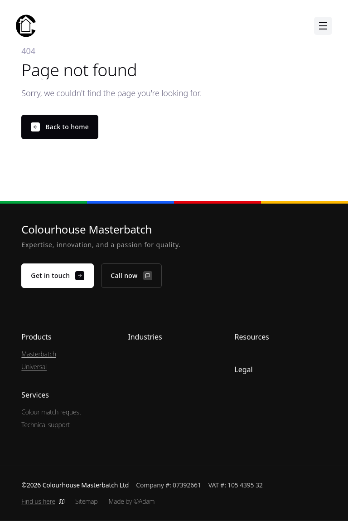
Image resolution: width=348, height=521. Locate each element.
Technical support (45, 424)
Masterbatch (38, 354)
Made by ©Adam (131, 501)
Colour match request (51, 412)
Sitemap (86, 501)
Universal (34, 366)
